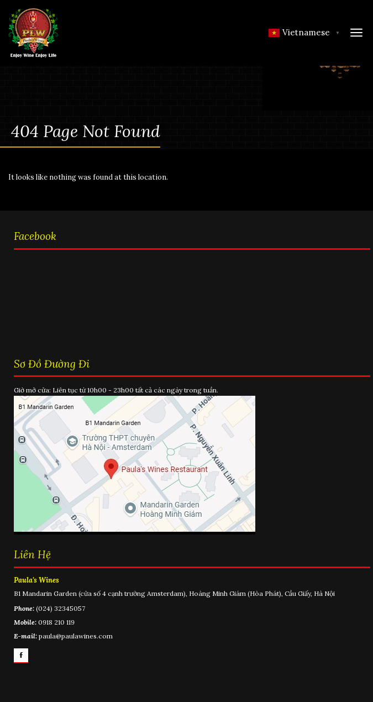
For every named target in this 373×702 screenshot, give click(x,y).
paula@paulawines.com (76, 636)
